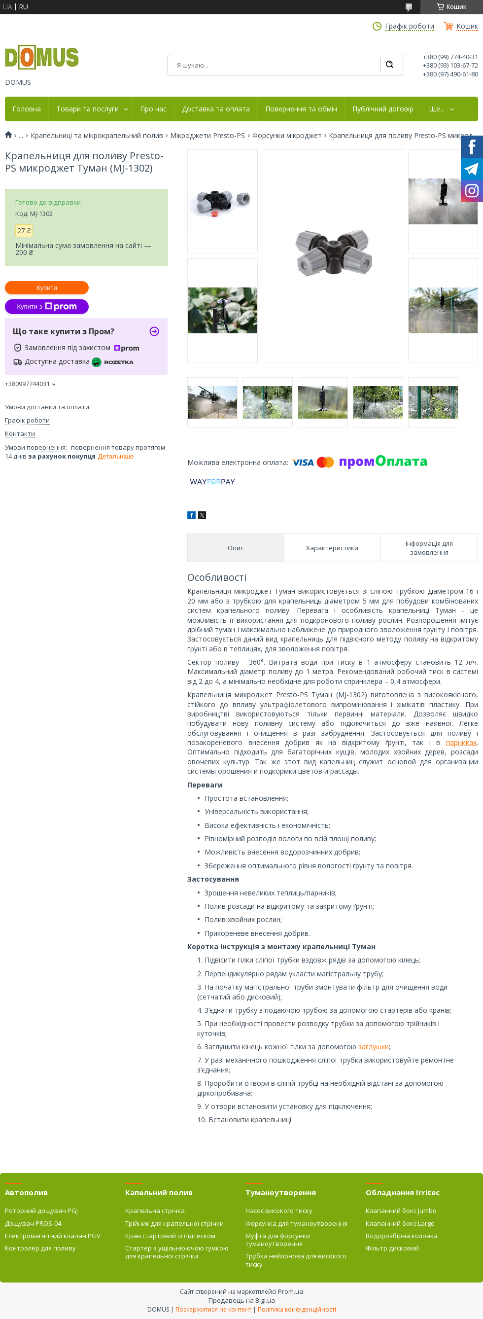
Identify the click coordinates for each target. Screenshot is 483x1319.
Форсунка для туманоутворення (296, 1223)
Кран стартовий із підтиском (170, 1235)
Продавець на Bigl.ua (241, 1300)
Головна (26, 109)
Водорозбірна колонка (402, 1235)
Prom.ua (290, 1291)
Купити (46, 287)
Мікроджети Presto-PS (207, 135)
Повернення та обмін (301, 109)
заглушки (373, 1046)
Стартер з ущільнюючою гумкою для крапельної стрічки (177, 1252)
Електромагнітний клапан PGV (53, 1235)
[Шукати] (389, 65)
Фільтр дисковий (392, 1248)
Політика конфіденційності (297, 1309)
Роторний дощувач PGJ (41, 1210)
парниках (461, 742)
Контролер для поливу (40, 1248)
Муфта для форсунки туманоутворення (277, 1239)
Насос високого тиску (278, 1210)
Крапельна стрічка (155, 1210)
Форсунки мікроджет (287, 135)
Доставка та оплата (216, 109)
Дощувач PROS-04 (33, 1223)
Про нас (153, 109)
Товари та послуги (87, 109)
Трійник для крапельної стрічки (174, 1223)
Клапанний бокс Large (400, 1223)
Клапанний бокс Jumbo (401, 1210)
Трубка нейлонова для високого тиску (295, 1259)
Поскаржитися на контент (213, 1309)
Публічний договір (383, 109)
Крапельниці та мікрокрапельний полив (97, 135)
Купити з (46, 306)
